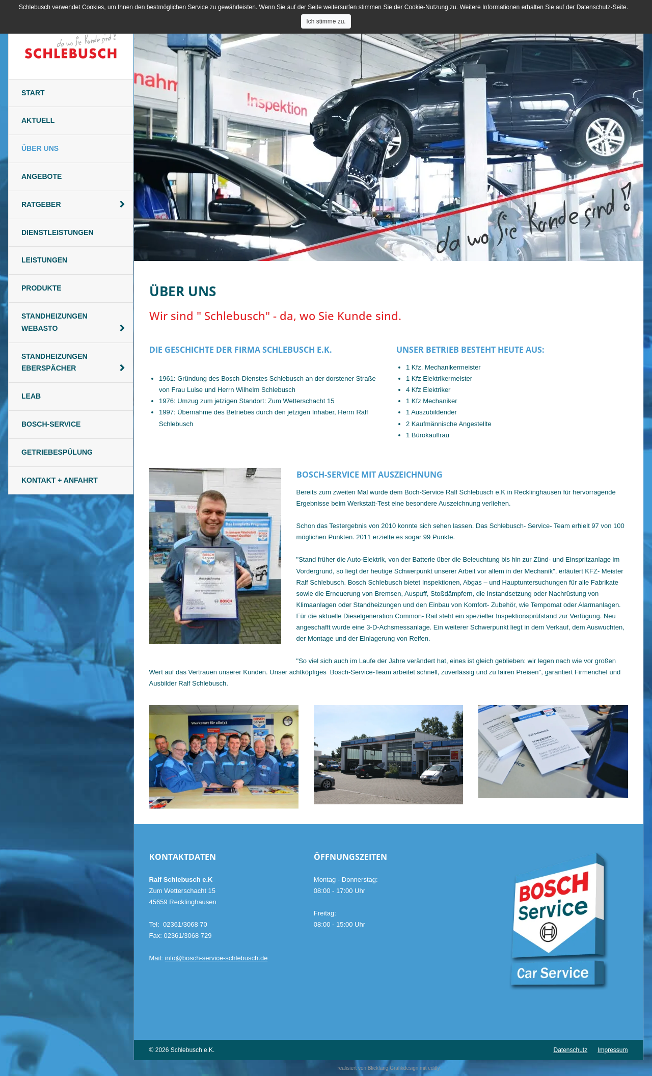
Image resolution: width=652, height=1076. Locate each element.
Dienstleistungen (57, 232)
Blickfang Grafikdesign (393, 1068)
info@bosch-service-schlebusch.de (216, 958)
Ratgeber (41, 204)
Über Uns (40, 148)
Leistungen (44, 260)
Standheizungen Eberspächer (54, 362)
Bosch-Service (50, 424)
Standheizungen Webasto (54, 322)
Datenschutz (570, 1050)
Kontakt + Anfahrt (59, 480)
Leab (31, 396)
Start (33, 93)
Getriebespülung (57, 452)
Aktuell (38, 120)
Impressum (612, 1050)
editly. (434, 1068)
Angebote (41, 176)
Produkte (41, 288)
